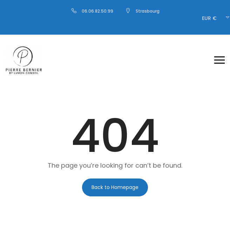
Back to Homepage (115, 187)
